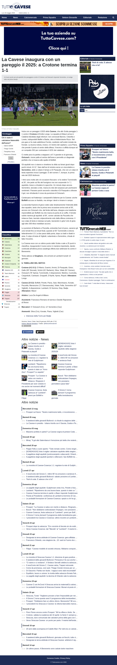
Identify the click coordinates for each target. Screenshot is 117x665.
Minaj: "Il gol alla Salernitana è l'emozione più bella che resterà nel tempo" (55, 440)
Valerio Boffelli (8, 146)
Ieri (86, 110)
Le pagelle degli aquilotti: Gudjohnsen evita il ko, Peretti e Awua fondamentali (57, 488)
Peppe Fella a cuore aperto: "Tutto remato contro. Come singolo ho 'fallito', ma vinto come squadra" (65, 449)
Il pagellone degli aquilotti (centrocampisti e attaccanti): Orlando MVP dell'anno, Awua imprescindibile (66, 454)
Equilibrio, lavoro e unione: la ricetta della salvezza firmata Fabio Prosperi (55, 573)
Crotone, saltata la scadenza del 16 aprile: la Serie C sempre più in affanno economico (60, 615)
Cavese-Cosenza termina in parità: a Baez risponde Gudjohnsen (68, 366)
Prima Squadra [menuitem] (49, 17)
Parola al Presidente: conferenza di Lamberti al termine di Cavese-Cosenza (56, 496)
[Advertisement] (97, 128)
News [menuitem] (15, 17)
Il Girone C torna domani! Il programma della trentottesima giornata (53, 515)
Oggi (82, 110)
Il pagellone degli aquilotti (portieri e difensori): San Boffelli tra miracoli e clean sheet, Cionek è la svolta (67, 457)
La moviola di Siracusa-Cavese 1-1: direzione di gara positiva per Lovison (55, 557)
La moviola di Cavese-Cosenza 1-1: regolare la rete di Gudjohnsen (38, 357)
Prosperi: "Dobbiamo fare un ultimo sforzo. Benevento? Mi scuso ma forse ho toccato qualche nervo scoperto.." (70, 601)
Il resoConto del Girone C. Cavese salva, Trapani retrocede (49, 565)
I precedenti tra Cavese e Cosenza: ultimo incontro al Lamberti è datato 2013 (57, 518)
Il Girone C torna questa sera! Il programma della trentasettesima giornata (55, 598)
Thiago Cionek (8, 148)
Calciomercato (86, 181)
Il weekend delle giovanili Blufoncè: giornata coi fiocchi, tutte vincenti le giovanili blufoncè (61, 637)
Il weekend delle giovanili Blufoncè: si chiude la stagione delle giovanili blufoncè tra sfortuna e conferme (67, 421)
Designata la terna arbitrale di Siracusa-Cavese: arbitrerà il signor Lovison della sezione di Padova (65, 640)
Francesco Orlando (10, 154)
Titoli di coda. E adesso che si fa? (39, 479)
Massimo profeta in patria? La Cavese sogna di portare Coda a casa (53, 432)
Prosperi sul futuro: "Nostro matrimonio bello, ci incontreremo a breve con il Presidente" (61, 412)
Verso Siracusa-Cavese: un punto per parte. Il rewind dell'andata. (52, 620)
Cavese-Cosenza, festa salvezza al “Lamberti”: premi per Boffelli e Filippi (55, 512)
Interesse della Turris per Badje (38, 316)
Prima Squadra (86, 146)
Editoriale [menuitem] (87, 17)
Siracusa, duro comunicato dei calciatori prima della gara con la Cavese (54, 618)
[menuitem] (113, 17)
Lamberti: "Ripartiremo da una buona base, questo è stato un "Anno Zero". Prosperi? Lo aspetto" (64, 490)
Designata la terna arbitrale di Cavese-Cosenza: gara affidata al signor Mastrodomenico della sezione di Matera (70, 537)
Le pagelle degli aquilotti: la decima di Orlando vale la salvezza (51, 576)
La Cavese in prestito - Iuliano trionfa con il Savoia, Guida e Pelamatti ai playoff (57, 423)
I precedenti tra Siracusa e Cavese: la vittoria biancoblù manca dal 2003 (55, 604)
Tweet (40, 332)
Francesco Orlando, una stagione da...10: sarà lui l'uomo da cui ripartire (54, 540)
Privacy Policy (65, 658)
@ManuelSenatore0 (50, 323)
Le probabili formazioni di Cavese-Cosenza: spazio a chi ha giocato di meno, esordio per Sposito (64, 499)
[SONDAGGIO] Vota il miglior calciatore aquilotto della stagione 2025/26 (55, 451)
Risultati (10, 162)
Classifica (6, 235)
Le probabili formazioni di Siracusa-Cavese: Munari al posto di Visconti (54, 587)
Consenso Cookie (53, 658)
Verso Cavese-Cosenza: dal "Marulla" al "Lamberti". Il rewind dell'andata (55, 529)
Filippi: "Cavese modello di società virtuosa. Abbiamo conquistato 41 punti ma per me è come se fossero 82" (69, 549)
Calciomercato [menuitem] (30, 17)
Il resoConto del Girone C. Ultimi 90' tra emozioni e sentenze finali (68, 357)
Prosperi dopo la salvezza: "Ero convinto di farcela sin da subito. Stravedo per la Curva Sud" (63, 526)
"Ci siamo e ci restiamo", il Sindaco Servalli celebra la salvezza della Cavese (56, 563)
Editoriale (84, 59)
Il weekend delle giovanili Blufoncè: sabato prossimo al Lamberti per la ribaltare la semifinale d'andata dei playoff (71, 477)
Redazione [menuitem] (102, 17)
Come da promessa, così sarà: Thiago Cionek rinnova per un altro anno (54, 568)
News (29, 321)
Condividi (28, 332)
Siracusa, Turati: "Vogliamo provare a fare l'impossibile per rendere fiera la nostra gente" (61, 596)
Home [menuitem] (4, 17)
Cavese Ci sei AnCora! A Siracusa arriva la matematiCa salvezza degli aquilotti (57, 585)
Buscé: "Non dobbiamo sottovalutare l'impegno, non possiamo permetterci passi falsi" (60, 510)
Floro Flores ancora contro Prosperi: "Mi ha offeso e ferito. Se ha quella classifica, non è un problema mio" (68, 612)
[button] (10, 158)
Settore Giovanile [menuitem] (69, 17)
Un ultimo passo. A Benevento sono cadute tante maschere (49, 649)
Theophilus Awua (9, 151)
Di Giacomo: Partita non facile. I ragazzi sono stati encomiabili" (51, 571)
